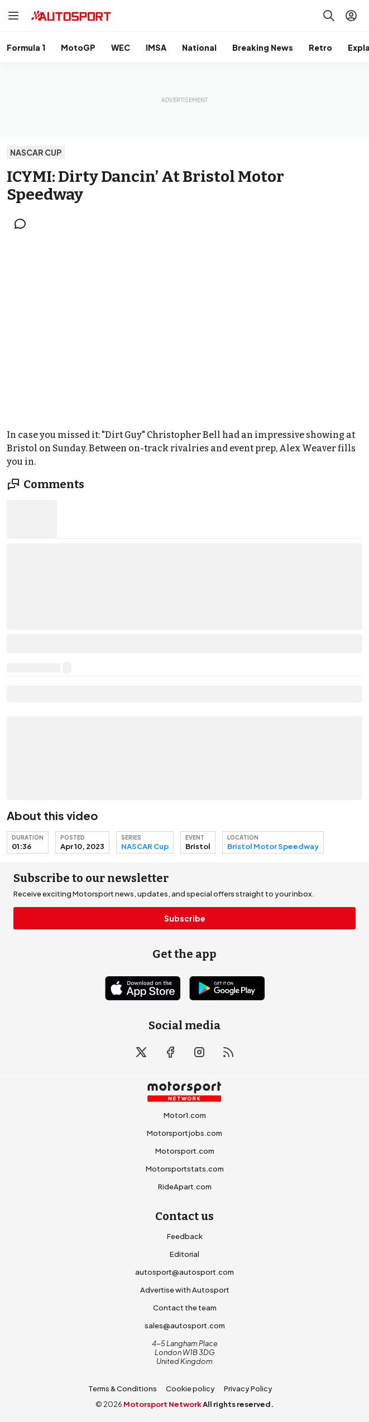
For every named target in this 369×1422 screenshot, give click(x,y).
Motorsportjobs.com (184, 1133)
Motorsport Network (162, 1404)
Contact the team (185, 1307)
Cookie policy (190, 1388)
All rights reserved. (238, 1404)
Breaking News (262, 47)
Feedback (185, 1236)
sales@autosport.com (185, 1325)
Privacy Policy (248, 1388)
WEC (120, 47)
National (199, 47)
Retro (320, 47)
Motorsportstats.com (185, 1168)
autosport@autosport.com (184, 1271)
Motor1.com (185, 1115)
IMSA (156, 47)
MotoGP (78, 47)
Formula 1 (26, 47)
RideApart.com (185, 1186)
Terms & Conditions (122, 1388)
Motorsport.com (184, 1150)
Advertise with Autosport (184, 1289)
